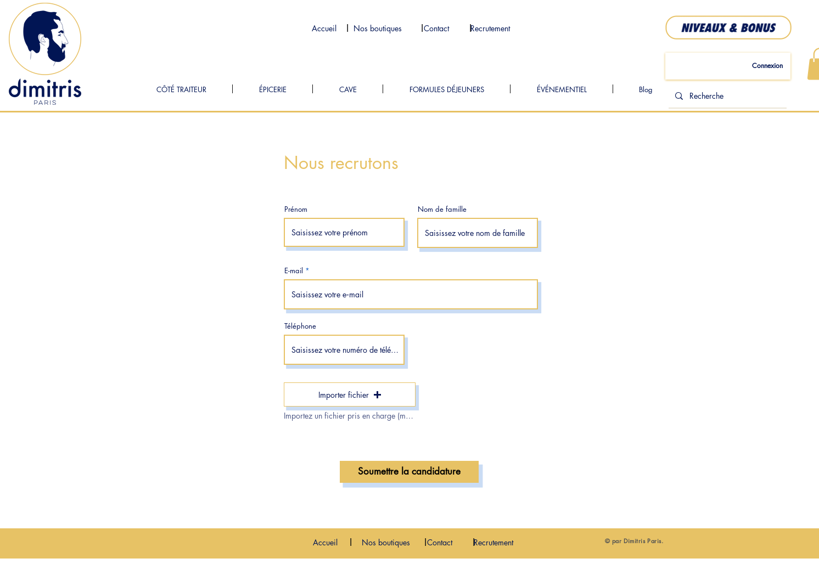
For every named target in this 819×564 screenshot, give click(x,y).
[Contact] (436, 28)
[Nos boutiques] (378, 28)
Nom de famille (442, 209)
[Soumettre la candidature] (409, 472)
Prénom (295, 209)
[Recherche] (726, 96)
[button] (350, 394)
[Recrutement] (490, 28)
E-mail (293, 270)
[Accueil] (324, 28)
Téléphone (300, 326)
